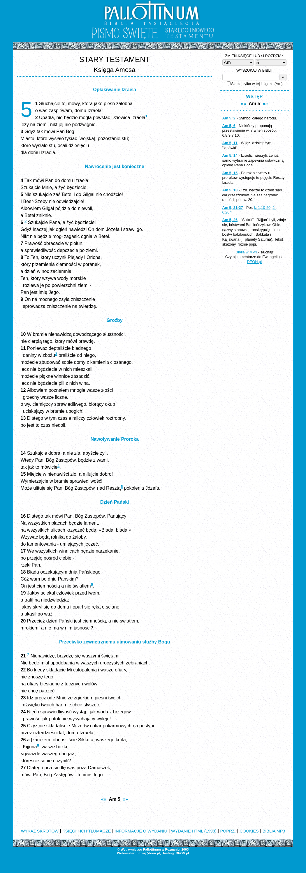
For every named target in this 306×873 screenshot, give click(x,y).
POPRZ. (228, 831)
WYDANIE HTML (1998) (193, 831)
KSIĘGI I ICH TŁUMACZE (86, 831)
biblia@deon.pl (148, 853)
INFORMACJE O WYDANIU (141, 831)
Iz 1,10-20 (262, 207)
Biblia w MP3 (246, 252)
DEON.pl (254, 262)
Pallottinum (152, 849)
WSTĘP (254, 96)
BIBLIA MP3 (274, 831)
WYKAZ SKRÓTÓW (40, 831)
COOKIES (249, 831)
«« (103, 799)
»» (125, 799)
